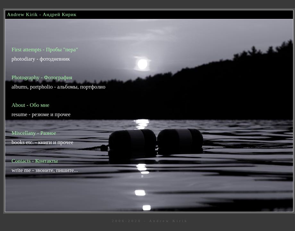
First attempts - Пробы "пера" (45, 50)
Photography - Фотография (42, 77)
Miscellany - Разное (34, 133)
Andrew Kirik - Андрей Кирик (42, 14)
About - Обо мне (30, 105)
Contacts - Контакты (35, 161)
